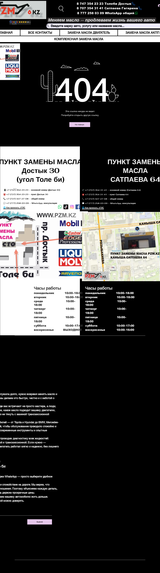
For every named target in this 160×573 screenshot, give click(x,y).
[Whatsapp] (59, 206)
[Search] (61, 8)
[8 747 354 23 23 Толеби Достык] (105, 3)
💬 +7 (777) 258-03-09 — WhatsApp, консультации (109, 203)
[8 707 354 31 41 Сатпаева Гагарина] (109, 8)
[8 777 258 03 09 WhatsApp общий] (107, 13)
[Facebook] (77, 206)
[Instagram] (61, 528)
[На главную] (79, 124)
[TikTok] (65, 206)
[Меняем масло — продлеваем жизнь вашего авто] (101, 19)
